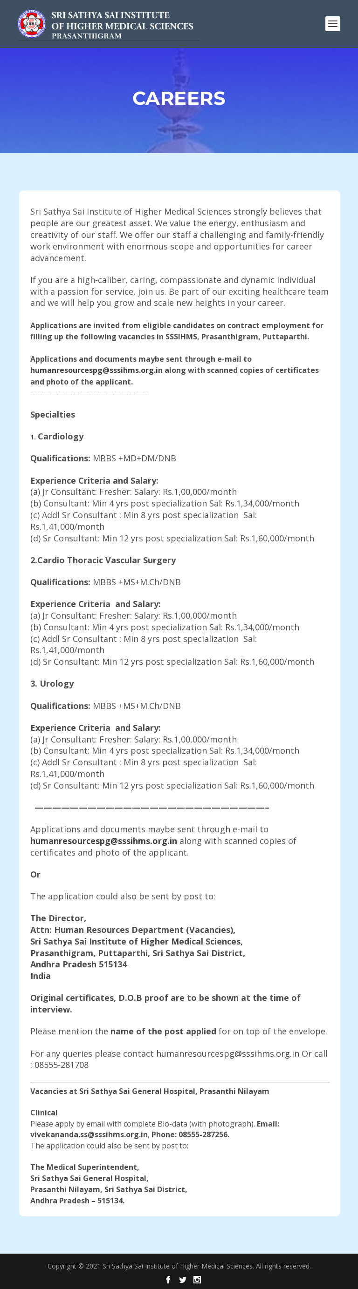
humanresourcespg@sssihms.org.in (96, 370)
